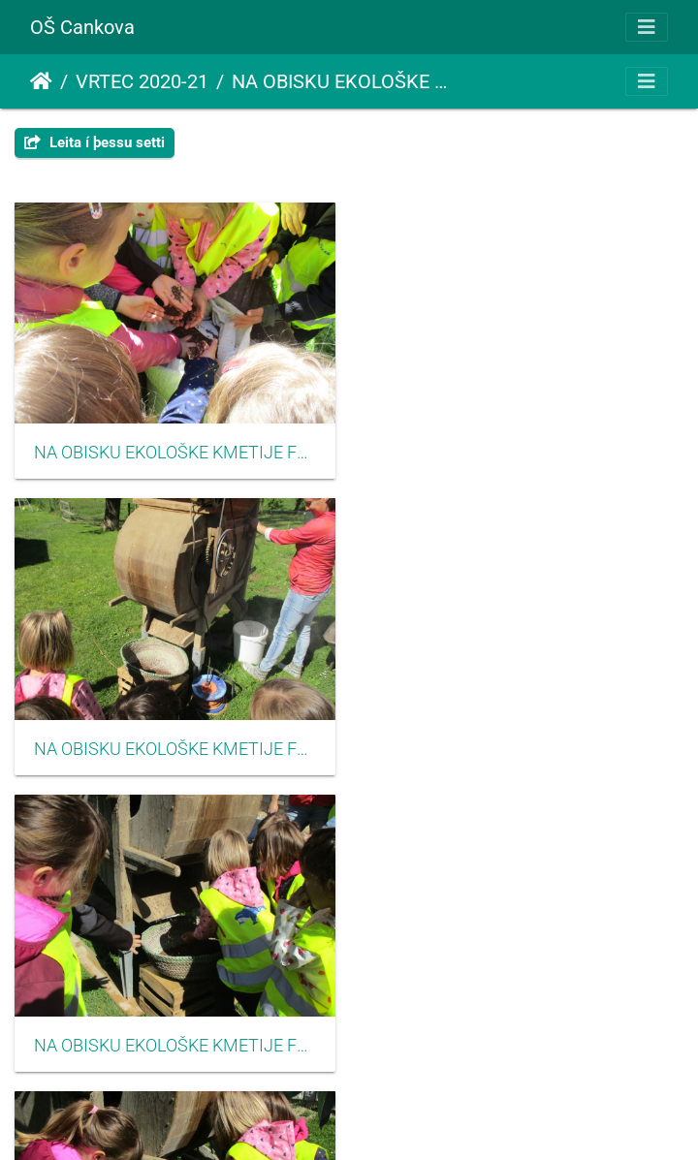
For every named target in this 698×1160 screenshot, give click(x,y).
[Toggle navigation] (646, 27)
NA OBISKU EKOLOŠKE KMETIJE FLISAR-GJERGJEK (341, 81)
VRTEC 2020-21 (142, 81)
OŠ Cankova (82, 27)
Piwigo (386, 1119)
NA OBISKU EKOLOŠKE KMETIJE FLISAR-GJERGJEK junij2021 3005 (174, 1042)
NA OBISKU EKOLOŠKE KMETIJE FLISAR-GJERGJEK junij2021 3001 (174, 451)
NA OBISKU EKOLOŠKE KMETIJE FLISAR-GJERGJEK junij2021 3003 (174, 747)
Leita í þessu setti (94, 142)
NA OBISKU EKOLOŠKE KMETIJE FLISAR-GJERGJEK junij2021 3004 (523, 747)
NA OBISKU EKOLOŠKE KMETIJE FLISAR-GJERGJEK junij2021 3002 (523, 451)
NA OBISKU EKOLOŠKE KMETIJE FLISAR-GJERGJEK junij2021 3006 (523, 1042)
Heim (41, 81)
